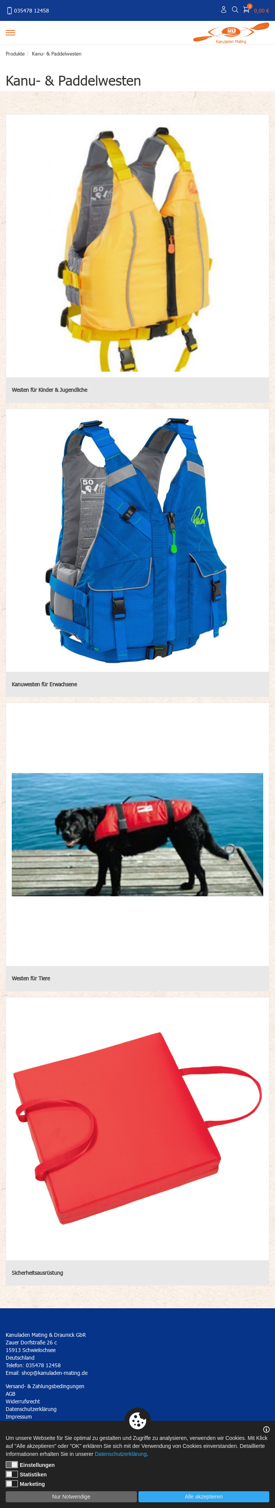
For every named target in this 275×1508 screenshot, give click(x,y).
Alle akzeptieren (204, 1497)
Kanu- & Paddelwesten (56, 54)
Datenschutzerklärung (120, 1454)
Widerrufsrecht (23, 1401)
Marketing (25, 1483)
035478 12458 (27, 10)
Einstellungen (30, 1464)
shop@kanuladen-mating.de (54, 1373)
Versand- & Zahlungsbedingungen (45, 1386)
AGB (10, 1393)
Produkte (15, 54)
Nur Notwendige (71, 1497)
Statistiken (26, 1474)
